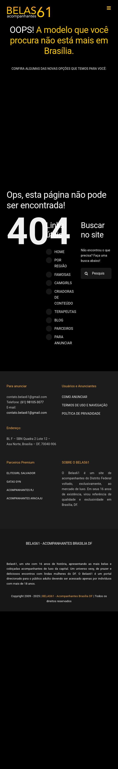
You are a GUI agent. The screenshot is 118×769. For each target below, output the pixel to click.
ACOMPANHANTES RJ (20, 490)
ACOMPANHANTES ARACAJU (24, 498)
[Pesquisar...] (96, 273)
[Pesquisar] (86, 273)
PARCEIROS (63, 329)
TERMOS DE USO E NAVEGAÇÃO (84, 405)
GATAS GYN (14, 481)
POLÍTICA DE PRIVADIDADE (81, 413)
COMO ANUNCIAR (74, 397)
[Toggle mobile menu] (109, 8)
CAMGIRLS (63, 283)
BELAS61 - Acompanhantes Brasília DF (67, 596)
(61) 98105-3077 (32, 402)
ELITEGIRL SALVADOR (21, 473)
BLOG (58, 320)
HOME (59, 252)
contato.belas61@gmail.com (27, 412)
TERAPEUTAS (65, 312)
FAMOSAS (62, 275)
